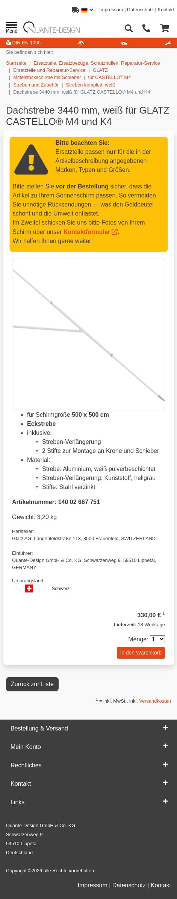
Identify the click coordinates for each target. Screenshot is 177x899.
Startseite (16, 63)
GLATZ (100, 70)
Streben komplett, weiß (90, 85)
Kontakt (166, 9)
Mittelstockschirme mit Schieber (47, 77)
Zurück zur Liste (32, 684)
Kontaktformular (87, 232)
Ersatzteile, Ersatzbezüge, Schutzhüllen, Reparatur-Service (96, 63)
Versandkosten (155, 701)
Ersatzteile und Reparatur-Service (49, 70)
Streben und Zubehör (36, 85)
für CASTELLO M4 (109, 77)
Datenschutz (140, 9)
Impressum (111, 9)
